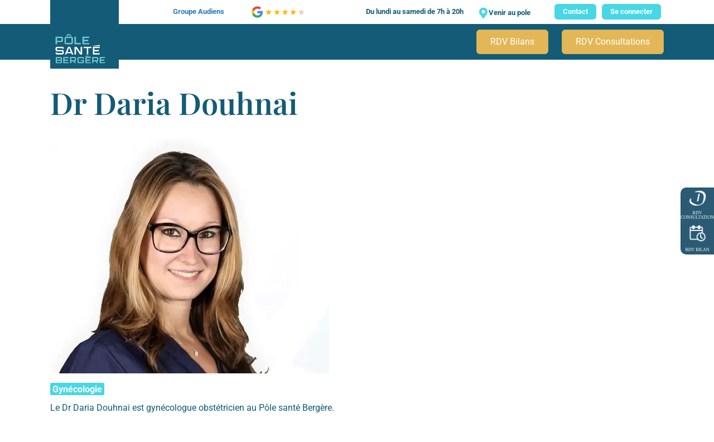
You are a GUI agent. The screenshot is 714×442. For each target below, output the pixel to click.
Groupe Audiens (198, 11)
